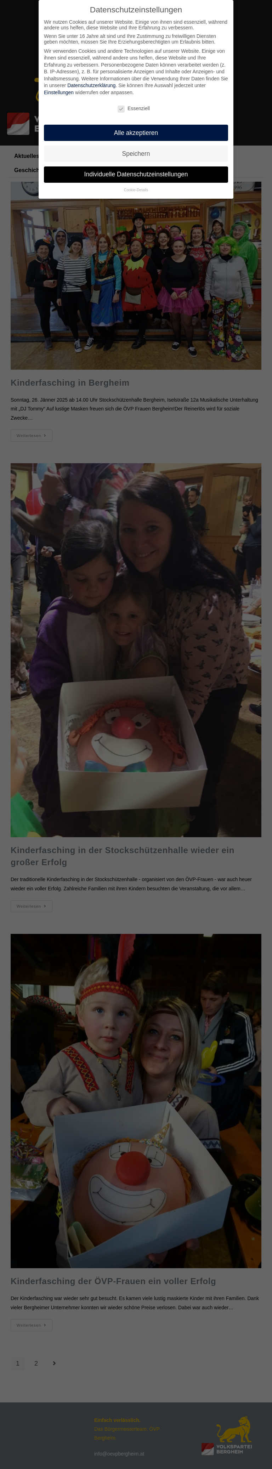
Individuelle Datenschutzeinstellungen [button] (136, 174)
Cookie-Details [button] (136, 190)
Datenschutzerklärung (91, 85)
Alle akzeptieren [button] (136, 132)
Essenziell (134, 108)
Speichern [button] (136, 153)
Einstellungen (59, 92)
